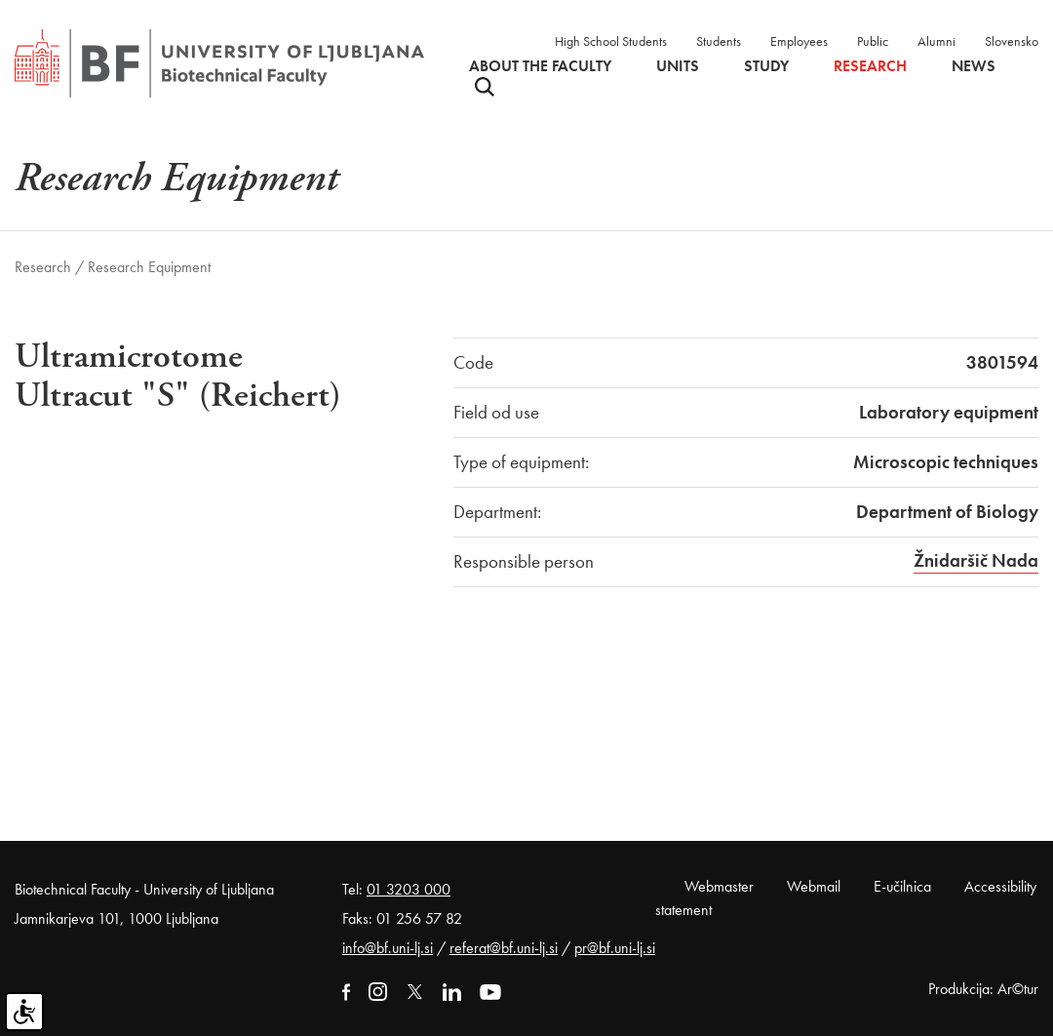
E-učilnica (902, 886)
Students (718, 41)
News (973, 66)
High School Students (611, 41)
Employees (799, 41)
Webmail (813, 886)
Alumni (936, 41)
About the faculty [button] (540, 66)
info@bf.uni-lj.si (387, 947)
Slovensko (1011, 41)
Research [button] (870, 66)
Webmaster (719, 886)
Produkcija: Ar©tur (983, 988)
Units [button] (677, 66)
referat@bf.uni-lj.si (503, 947)
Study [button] (766, 66)
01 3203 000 (408, 889)
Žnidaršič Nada (976, 560)
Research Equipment (149, 267)
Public (872, 41)
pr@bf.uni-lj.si (614, 947)
